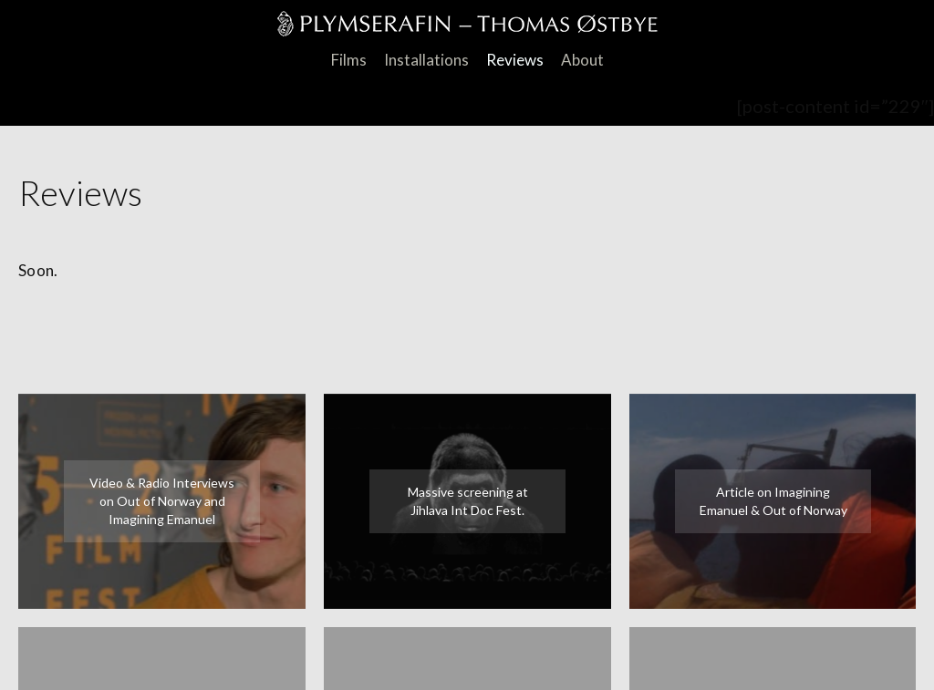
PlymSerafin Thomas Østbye (467, 27)
